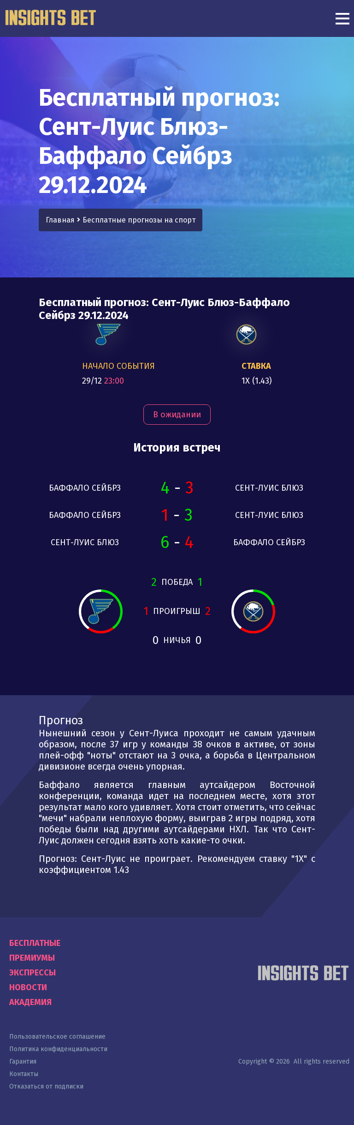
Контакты (23, 1074)
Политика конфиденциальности (58, 1049)
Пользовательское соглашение (57, 1037)
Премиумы (32, 958)
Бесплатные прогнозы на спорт (139, 220)
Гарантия (22, 1061)
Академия (30, 1002)
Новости (28, 987)
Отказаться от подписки (46, 1086)
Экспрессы (32, 973)
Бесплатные (34, 943)
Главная (60, 220)
